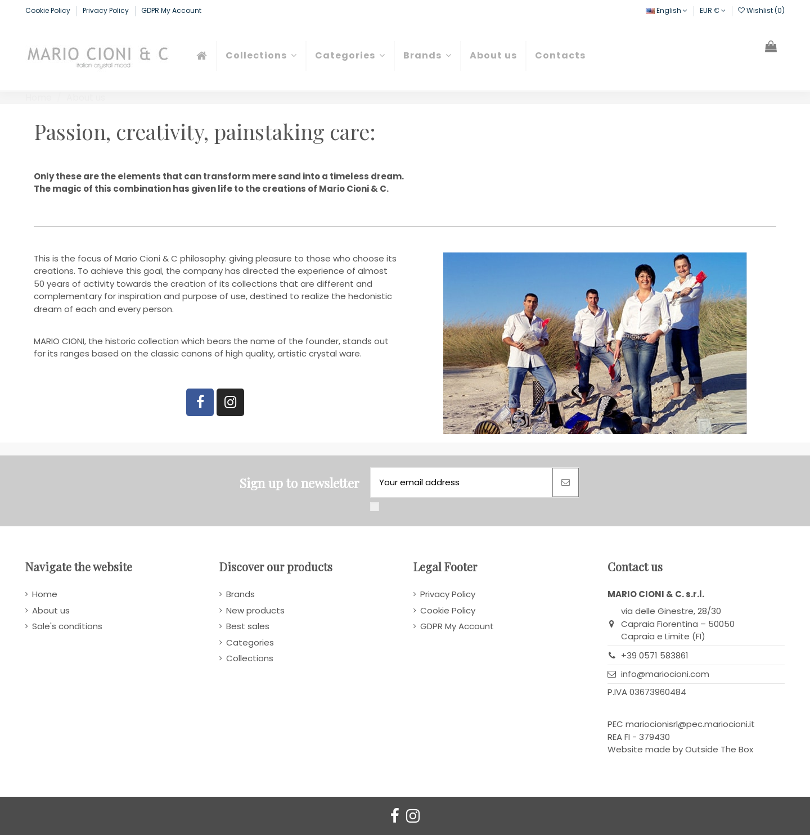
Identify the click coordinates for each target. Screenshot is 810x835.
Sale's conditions (67, 626)
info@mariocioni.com (665, 674)
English (666, 10)
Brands (240, 594)
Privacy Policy (106, 10)
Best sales (247, 626)
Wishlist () (761, 10)
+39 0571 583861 (654, 655)
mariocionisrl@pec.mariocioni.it (690, 724)
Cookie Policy (48, 10)
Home (44, 594)
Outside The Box (719, 749)
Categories (250, 642)
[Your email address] (461, 483)
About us (51, 610)
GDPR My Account (171, 10)
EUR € (713, 10)
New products (255, 610)
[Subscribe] (565, 483)
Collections (249, 658)
